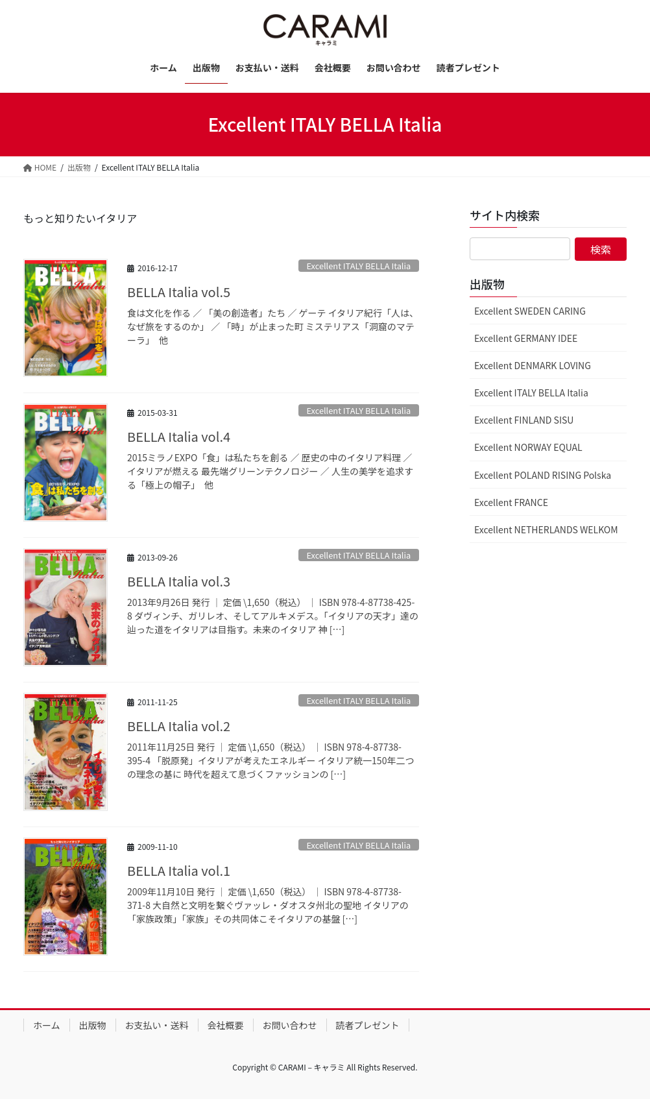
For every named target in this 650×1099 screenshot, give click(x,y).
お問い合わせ (290, 1025)
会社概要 (226, 1025)
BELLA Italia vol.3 (178, 581)
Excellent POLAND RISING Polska (542, 474)
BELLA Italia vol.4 (178, 436)
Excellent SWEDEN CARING (530, 310)
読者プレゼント (368, 1025)
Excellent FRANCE (511, 502)
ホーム (46, 1025)
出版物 (92, 1025)
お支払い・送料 (157, 1025)
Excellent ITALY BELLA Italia (359, 266)
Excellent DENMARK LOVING (532, 365)
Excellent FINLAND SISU (523, 419)
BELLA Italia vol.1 (178, 870)
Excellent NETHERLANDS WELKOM (546, 529)
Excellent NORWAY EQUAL (528, 447)
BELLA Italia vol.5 (178, 291)
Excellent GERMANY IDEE (525, 338)
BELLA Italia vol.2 (178, 725)
